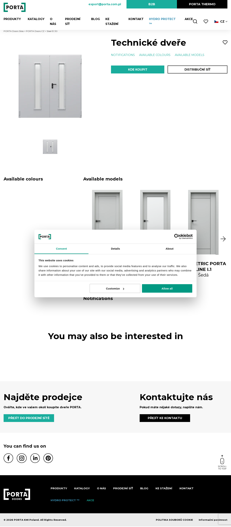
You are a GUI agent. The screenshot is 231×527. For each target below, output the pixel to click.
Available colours (154, 55)
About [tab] (170, 248)
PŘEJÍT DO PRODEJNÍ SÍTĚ (29, 418)
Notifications (123, 55)
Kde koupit (138, 69)
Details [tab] (115, 248)
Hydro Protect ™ (163, 19)
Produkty (12, 19)
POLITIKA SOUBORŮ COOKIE (174, 520)
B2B (151, 4)
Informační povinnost (213, 520)
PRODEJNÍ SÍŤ (74, 19)
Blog (94, 19)
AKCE (188, 19)
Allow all (167, 288)
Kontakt (135, 19)
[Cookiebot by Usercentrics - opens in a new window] (177, 236)
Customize (115, 288)
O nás (53, 19)
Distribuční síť (197, 69)
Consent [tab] (61, 248)
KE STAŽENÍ (113, 19)
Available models (189, 55)
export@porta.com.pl (104, 4)
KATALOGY (34, 19)
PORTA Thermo (202, 4)
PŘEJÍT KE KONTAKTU (165, 418)
